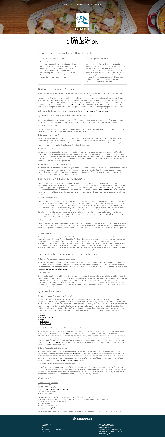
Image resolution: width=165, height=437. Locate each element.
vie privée (76, 104)
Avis (73, 4)
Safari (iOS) (44, 322)
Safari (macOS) (46, 324)
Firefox (42, 315)
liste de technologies (105, 190)
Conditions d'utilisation (107, 427)
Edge (42, 319)
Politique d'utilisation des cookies (111, 431)
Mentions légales (96, 4)
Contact (81, 4)
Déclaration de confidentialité (109, 429)
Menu (65, 4)
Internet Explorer (46, 317)
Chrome (43, 313)
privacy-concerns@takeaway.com (95, 111)
